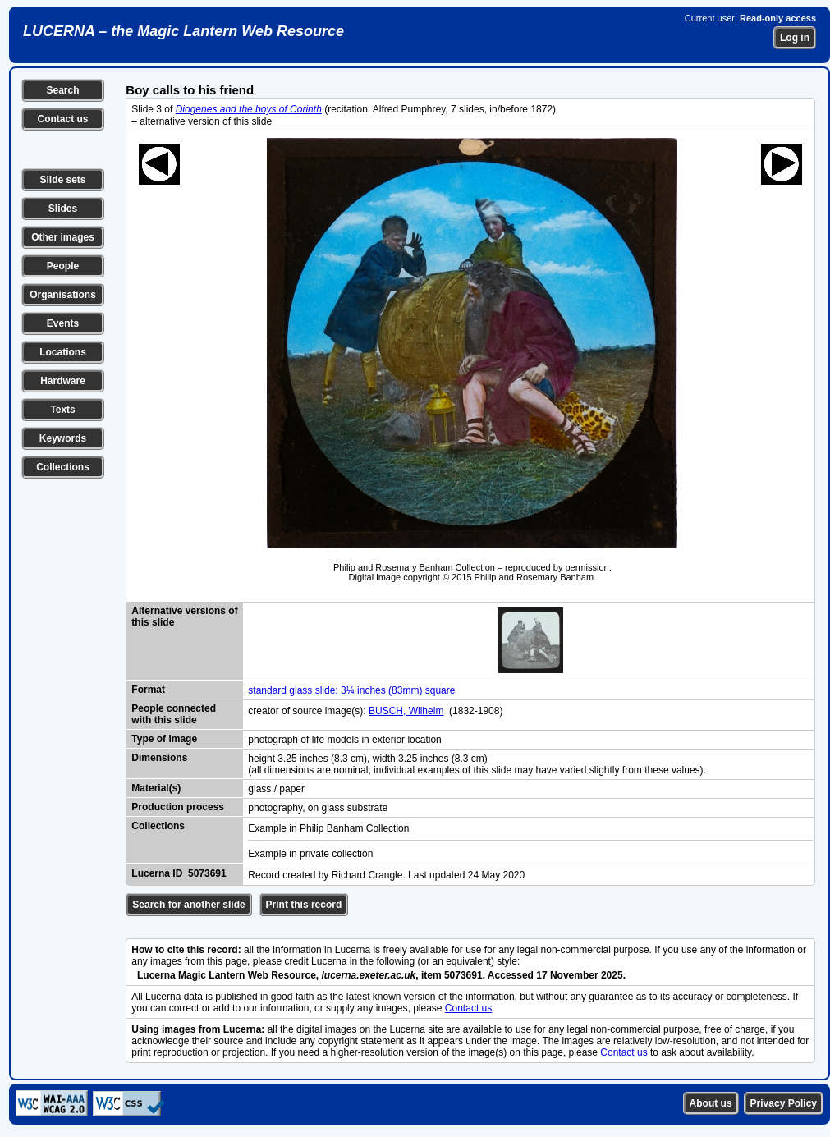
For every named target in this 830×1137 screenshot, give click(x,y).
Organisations (63, 294)
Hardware (62, 381)
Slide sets (62, 180)
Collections (62, 467)
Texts (62, 409)
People (63, 266)
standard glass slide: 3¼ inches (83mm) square (351, 690)
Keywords (62, 438)
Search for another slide (188, 904)
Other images (62, 237)
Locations (62, 352)
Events (63, 323)
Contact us (62, 119)
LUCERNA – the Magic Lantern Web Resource (183, 31)
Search (62, 90)
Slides (62, 208)
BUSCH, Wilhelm (406, 711)
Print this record (304, 904)
